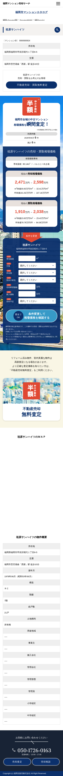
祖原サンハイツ (40, 20)
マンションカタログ (26, 20)
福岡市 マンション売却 (10, 20)
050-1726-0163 (34, 750)
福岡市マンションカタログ (31, 12)
